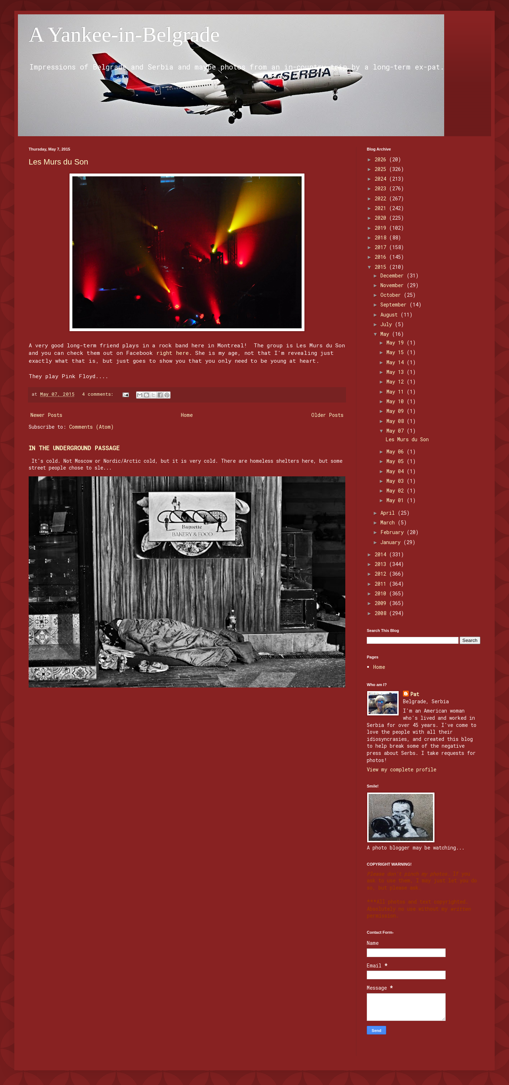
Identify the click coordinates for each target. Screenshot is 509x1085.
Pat (414, 694)
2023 (382, 188)
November (393, 285)
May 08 (396, 421)
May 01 (396, 500)
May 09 (396, 411)
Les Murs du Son (58, 161)
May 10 (396, 401)
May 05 (396, 461)
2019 (382, 227)
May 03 (396, 480)
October (392, 294)
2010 (382, 593)
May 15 (396, 352)
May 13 (396, 371)
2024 (382, 178)
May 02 (396, 490)
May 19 (396, 342)
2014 (382, 554)
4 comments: (99, 394)
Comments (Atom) (91, 426)
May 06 (396, 451)
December (393, 275)
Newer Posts (46, 414)
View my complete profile (401, 769)
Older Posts (327, 414)
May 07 (396, 430)
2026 (382, 159)
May (386, 333)
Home (187, 414)
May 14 (396, 362)
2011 (382, 583)
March (389, 522)
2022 (382, 198)
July (387, 324)
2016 (382, 256)
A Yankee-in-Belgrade (124, 34)
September (394, 304)
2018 (382, 237)
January (391, 542)
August (390, 314)
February (393, 532)
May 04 (396, 471)
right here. (174, 352)
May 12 (396, 381)
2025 (382, 169)
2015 (382, 266)
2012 (382, 573)
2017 (382, 247)
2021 (382, 208)
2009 (382, 603)
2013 (382, 564)
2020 (382, 217)
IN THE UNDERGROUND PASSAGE (74, 448)
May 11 (396, 391)
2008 (382, 613)
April (389, 512)
